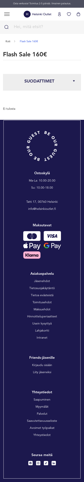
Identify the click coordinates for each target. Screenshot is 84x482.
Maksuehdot (42, 309)
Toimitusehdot (42, 302)
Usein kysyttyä (42, 323)
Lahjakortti (42, 330)
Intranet (42, 337)
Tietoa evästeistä (42, 295)
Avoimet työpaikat (42, 427)
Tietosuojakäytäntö (42, 288)
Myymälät (42, 406)
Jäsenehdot (42, 281)
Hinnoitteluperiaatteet (42, 316)
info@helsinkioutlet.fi (42, 208)
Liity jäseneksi (42, 372)
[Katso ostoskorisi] (78, 14)
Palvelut (42, 413)
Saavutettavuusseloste (42, 420)
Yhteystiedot (42, 435)
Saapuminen (42, 399)
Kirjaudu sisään (42, 365)
